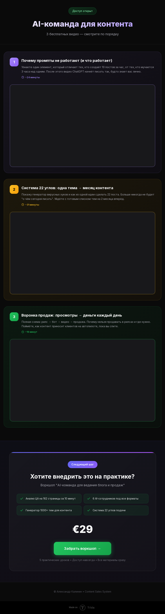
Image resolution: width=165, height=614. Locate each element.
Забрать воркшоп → (82, 548)
